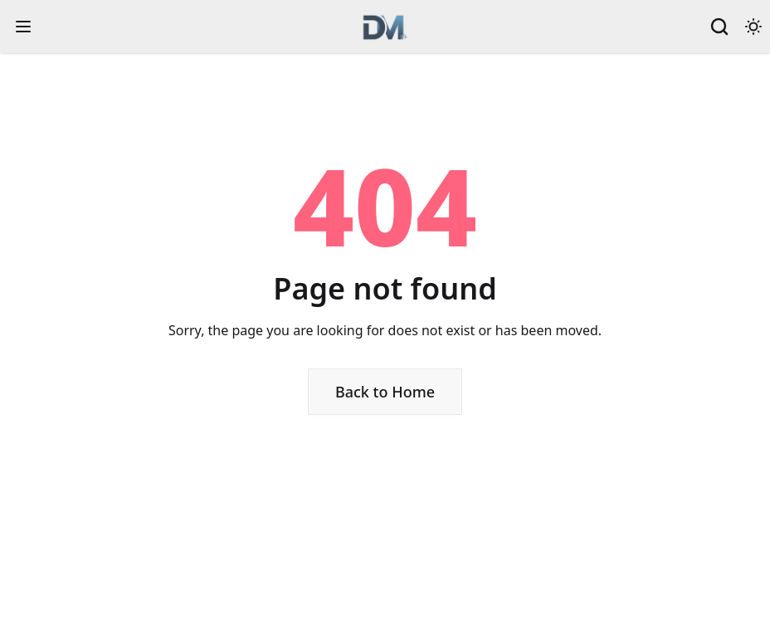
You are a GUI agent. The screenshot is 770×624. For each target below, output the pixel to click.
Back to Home (385, 392)
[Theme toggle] (753, 27)
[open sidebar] (23, 26)
